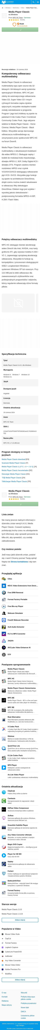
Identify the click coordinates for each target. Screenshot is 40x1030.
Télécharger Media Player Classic (14, 481)
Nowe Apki (25, 1007)
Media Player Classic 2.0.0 (12, 909)
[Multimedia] (16, 8)
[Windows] (8, 8)
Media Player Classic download (13, 459)
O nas (4, 993)
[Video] (22, 8)
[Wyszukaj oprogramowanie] (33, 2)
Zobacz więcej (20, 920)
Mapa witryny (7, 1005)
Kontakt (4, 997)
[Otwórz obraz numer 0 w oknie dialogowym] (18, 303)
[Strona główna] (2, 8)
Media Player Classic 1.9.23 (12, 914)
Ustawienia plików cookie (27, 1017)
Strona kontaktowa (19, 562)
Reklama (5, 1001)
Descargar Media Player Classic (14, 474)
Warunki (24, 993)
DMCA (23, 1011)
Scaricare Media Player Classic (13, 463)
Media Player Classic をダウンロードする (17, 467)
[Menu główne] (38, 2)
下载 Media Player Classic (11, 478)
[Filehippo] (8, 2)
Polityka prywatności (28, 1003)
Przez (16, 17)
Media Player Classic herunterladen (15, 470)
